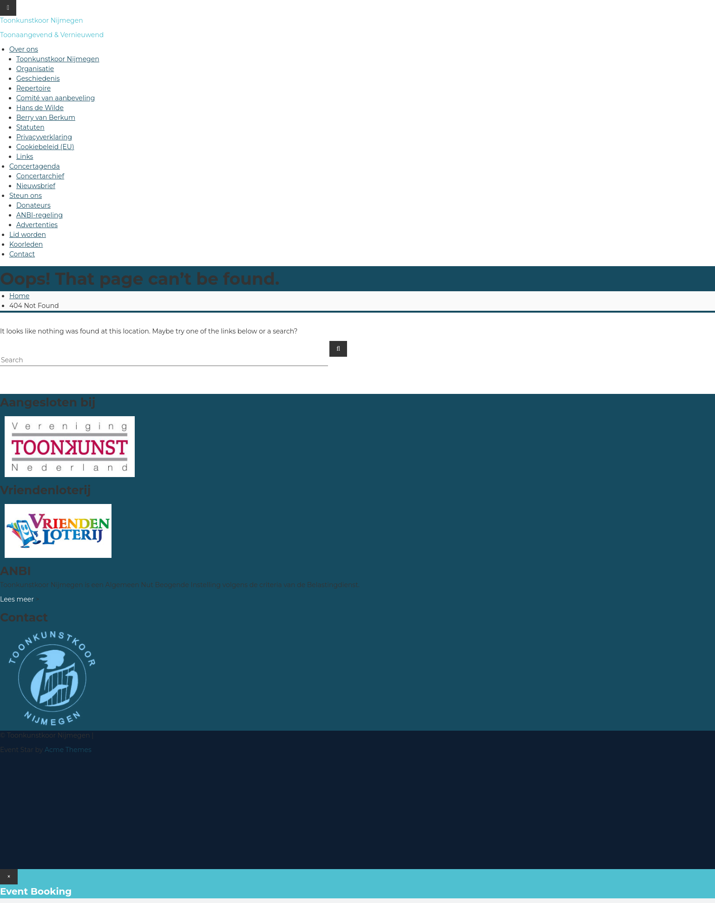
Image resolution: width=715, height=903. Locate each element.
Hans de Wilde (40, 108)
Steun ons (25, 195)
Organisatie (35, 69)
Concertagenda (34, 166)
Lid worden (27, 234)
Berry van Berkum (45, 117)
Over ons (23, 49)
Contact (22, 254)
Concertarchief (40, 176)
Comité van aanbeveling (55, 98)
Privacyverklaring (44, 137)
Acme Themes (68, 750)
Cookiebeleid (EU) (45, 147)
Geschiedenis (38, 78)
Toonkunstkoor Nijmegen (41, 20)
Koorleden (26, 244)
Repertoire (33, 88)
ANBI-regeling (39, 215)
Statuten (30, 127)
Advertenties (37, 225)
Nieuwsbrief (35, 186)
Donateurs (33, 205)
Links (24, 156)
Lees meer (17, 599)
